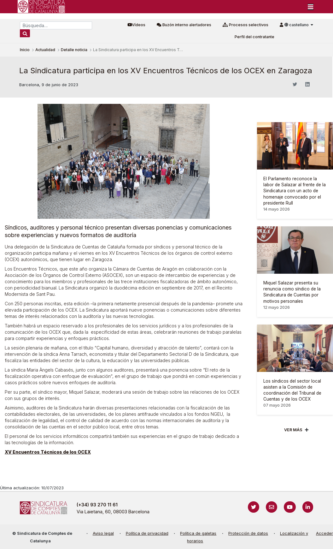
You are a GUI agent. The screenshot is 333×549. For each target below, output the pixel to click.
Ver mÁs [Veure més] (293, 429)
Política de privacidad (147, 533)
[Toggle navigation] (310, 7)
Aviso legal (103, 533)
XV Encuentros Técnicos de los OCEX (48, 452)
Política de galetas (198, 533)
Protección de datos (248, 533)
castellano (297, 24)
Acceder (324, 533)
